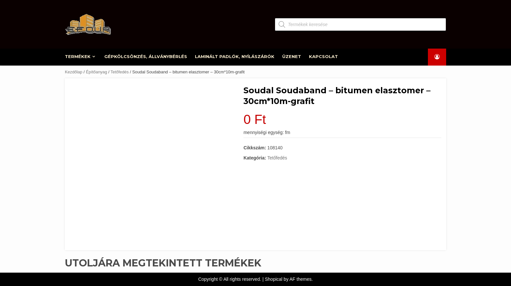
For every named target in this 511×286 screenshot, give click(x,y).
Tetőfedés (119, 71)
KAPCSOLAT (323, 56)
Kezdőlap (73, 71)
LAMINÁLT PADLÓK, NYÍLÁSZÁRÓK (235, 56)
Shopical (274, 279)
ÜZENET (291, 56)
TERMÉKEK (78, 56)
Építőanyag (96, 71)
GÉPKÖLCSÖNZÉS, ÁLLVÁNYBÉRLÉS (146, 56)
